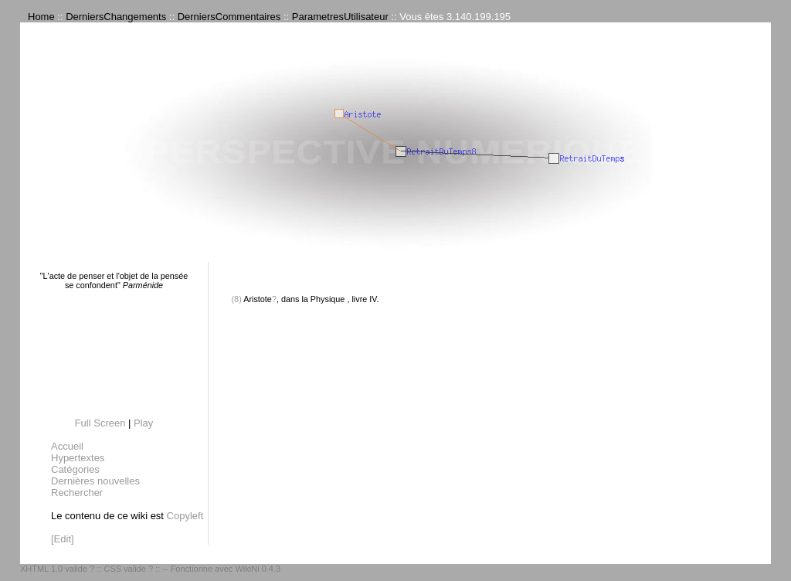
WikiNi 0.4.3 (257, 568)
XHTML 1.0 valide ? (57, 568)
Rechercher (77, 492)
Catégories (75, 469)
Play (143, 423)
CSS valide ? (128, 568)
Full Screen (100, 423)
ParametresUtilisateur (340, 16)
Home (41, 16)
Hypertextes (77, 458)
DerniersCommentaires (229, 16)
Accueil (67, 446)
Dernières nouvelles (95, 481)
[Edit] (62, 539)
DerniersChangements (116, 16)
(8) (237, 299)
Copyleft (185, 516)
